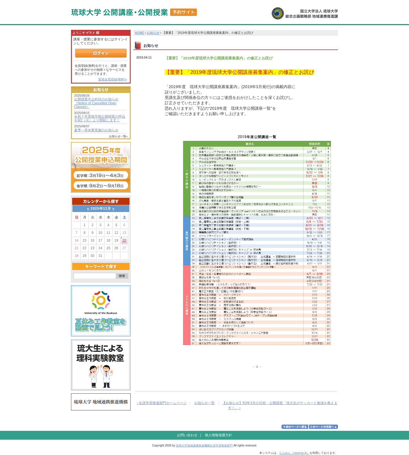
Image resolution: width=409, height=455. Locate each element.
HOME (139, 32)
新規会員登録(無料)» (112, 79)
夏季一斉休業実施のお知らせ (96, 130)
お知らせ (153, 32)
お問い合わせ (187, 435)
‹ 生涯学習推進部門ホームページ (162, 403)
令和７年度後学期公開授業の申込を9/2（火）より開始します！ (99, 118)
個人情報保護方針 (218, 435)
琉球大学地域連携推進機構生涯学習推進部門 (204, 445)
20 (124, 240)
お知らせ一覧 (204, 403)
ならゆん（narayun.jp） (294, 452)
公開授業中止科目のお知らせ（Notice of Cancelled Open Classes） (96, 103)
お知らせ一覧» (118, 136)
